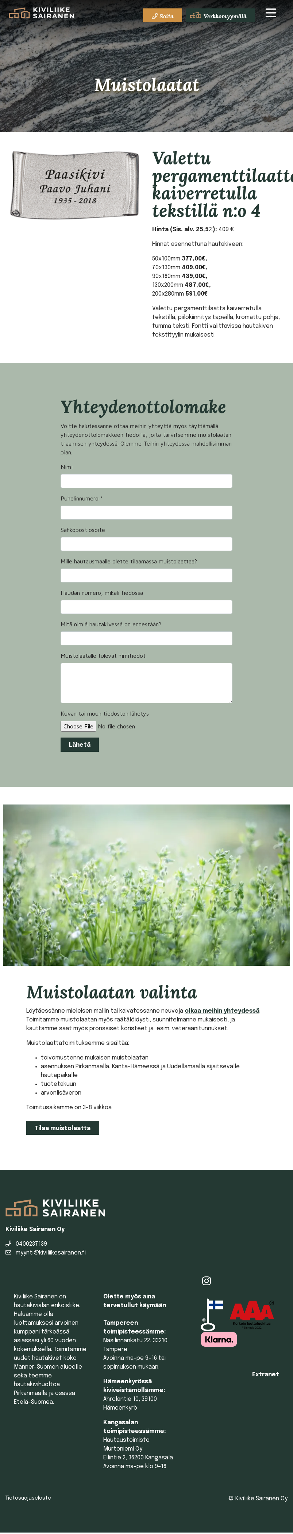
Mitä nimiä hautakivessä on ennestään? (111, 624)
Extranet (265, 1375)
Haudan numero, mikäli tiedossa (102, 592)
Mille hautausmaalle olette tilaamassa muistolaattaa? (129, 561)
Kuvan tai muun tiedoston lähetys (105, 713)
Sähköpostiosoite (83, 529)
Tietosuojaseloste (28, 1498)
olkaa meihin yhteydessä (222, 1011)
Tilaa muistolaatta (62, 1128)
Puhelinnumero (82, 498)
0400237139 (26, 1244)
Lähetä (79, 745)
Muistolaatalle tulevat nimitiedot (103, 655)
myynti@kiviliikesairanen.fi (45, 1253)
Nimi (67, 467)
